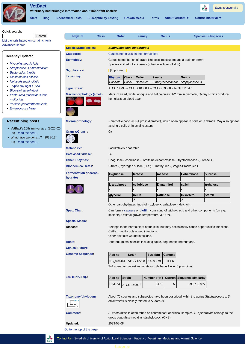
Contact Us (64, 338)
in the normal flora (146, 53)
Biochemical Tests (68, 18)
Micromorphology (78, 121)
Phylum (77, 36)
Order (121, 36)
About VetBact (177, 17)
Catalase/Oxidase (78, 154)
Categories (73, 53)
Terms (154, 18)
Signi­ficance (75, 70)
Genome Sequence (79, 253)
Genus (165, 36)
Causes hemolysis (120, 53)
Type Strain (74, 88)
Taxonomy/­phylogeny (81, 296)
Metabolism (74, 148)
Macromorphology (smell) (84, 94)
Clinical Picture (77, 247)
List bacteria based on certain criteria (26, 40)
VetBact (38, 5)
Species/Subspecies (208, 36)
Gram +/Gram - (76, 131)
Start (33, 18)
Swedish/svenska (226, 7)
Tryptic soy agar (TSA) (25, 86)
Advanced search (13, 45)
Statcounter (122, 346)
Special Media (76, 220)
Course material (208, 17)
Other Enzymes (77, 160)
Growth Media (134, 18)
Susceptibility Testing (102, 18)
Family (142, 36)
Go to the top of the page (81, 329)
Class (101, 36)
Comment (73, 313)
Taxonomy (73, 76)
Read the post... (27, 133)
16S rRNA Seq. (76, 276)
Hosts (70, 241)
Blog (46, 18)
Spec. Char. (74, 210)
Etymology (73, 59)
